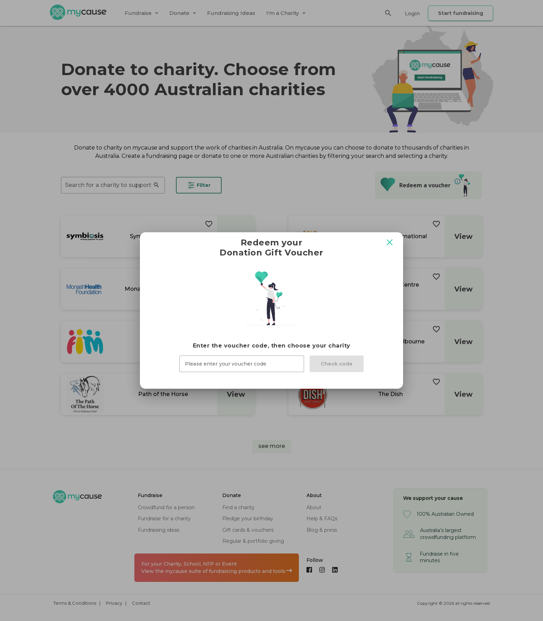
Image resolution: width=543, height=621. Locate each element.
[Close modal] (390, 242)
